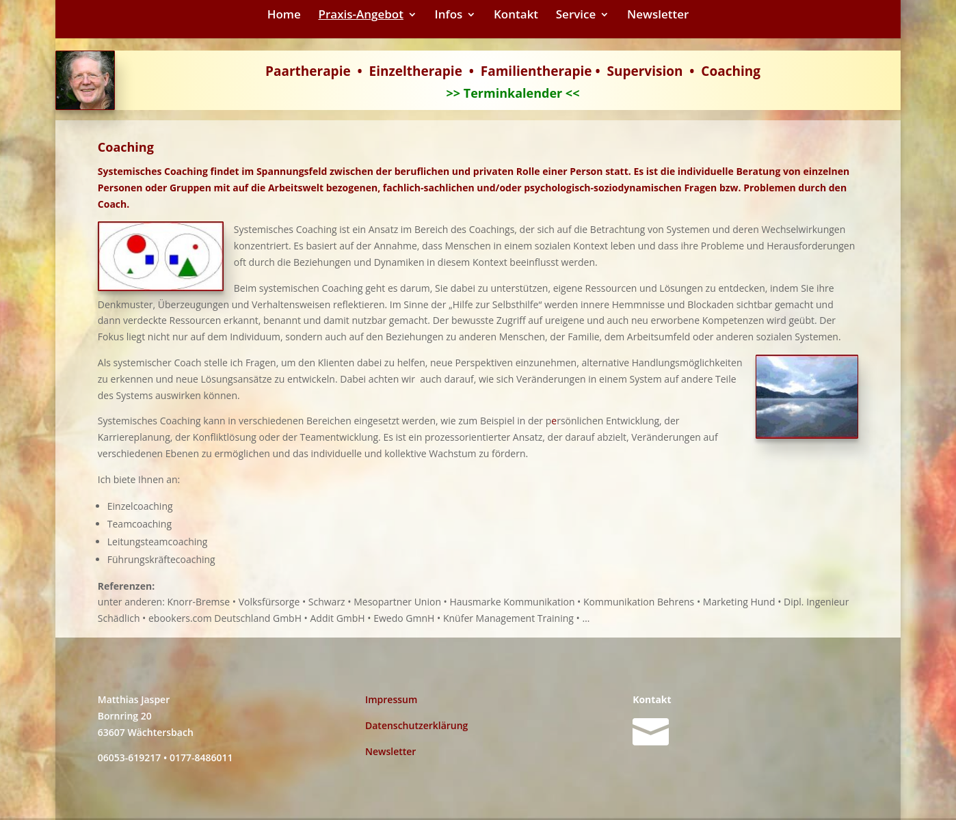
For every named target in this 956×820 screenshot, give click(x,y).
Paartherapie (308, 71)
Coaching (730, 71)
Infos (449, 16)
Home (284, 16)
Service (576, 16)
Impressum (391, 699)
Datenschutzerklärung (416, 725)
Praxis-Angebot (361, 16)
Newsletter (658, 16)
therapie (434, 71)
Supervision (645, 71)
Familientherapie (536, 71)
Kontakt (516, 16)
